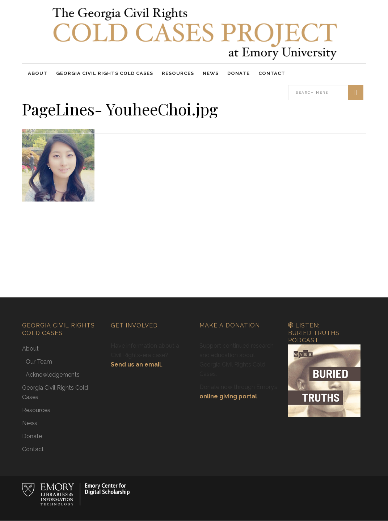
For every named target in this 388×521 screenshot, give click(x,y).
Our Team (39, 361)
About (30, 348)
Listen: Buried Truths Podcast (314, 333)
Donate (32, 436)
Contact (33, 449)
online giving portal (228, 396)
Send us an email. (137, 364)
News (29, 423)
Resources (36, 410)
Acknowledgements (53, 374)
